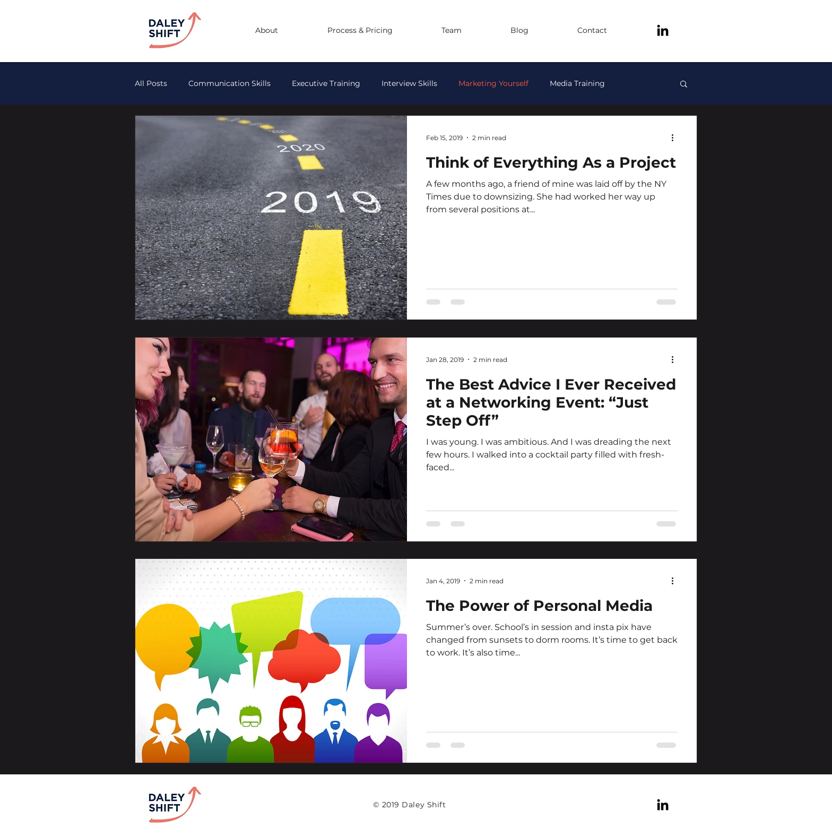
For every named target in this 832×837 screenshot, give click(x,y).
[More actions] (676, 137)
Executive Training (326, 83)
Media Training (577, 83)
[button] (684, 84)
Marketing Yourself (493, 83)
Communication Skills (229, 83)
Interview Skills (409, 83)
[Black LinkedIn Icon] (663, 30)
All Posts (151, 83)
